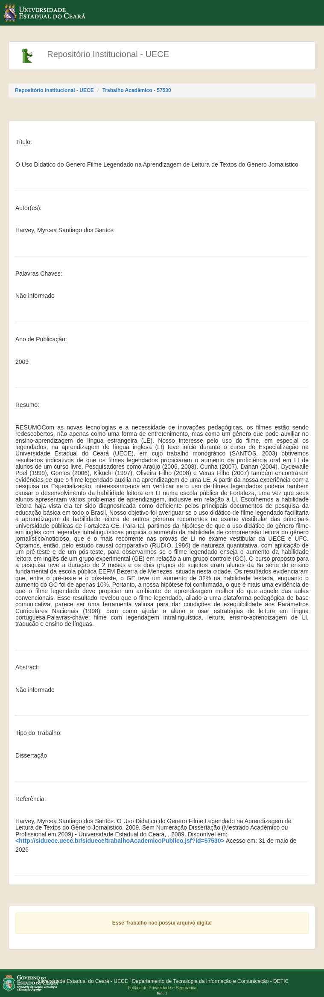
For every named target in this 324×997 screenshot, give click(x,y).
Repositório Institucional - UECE (54, 90)
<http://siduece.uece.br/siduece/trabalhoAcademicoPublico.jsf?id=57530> (120, 841)
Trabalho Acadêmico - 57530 (136, 90)
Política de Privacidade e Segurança (162, 987)
